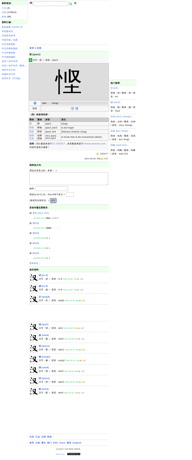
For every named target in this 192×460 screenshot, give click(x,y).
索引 (43, 445)
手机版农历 (7, 31)
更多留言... (35, 266)
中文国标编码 (8, 57)
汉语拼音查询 (8, 35)
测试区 (36, 226)
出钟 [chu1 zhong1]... (122, 116)
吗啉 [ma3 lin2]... (120, 145)
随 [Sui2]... (116, 102)
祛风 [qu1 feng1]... (120, 131)
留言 (69, 445)
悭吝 (31, 131)
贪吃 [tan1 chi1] (41, 216)
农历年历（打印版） (12, 78)
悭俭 (31, 127)
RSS (55, 445)
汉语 (4, 12)
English (77, 445)
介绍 (37, 445)
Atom (62, 445)
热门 (49, 445)
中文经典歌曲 (8, 53)
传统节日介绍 (8, 70)
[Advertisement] (14, 121)
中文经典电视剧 (10, 48)
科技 (4, 17)
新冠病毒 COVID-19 (12, 27)
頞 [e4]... (115, 88)
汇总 (4, 8)
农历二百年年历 (10, 61)
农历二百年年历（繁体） (14, 65)
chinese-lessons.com (94, 144)
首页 (31, 48)
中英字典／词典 (10, 40)
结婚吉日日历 (8, 74)
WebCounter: (60, 456)
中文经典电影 (8, 44)
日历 (31, 439)
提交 (53, 203)
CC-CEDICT (58, 144)
